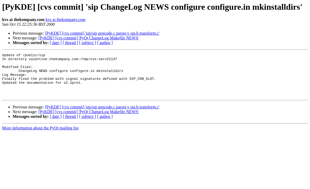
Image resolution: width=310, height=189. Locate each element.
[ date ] (56, 42)
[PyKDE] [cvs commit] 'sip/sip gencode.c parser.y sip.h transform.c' (102, 33)
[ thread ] (70, 42)
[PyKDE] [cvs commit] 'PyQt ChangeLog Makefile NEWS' (88, 38)
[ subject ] (87, 42)
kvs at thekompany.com (65, 19)
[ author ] (105, 42)
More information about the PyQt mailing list (40, 136)
